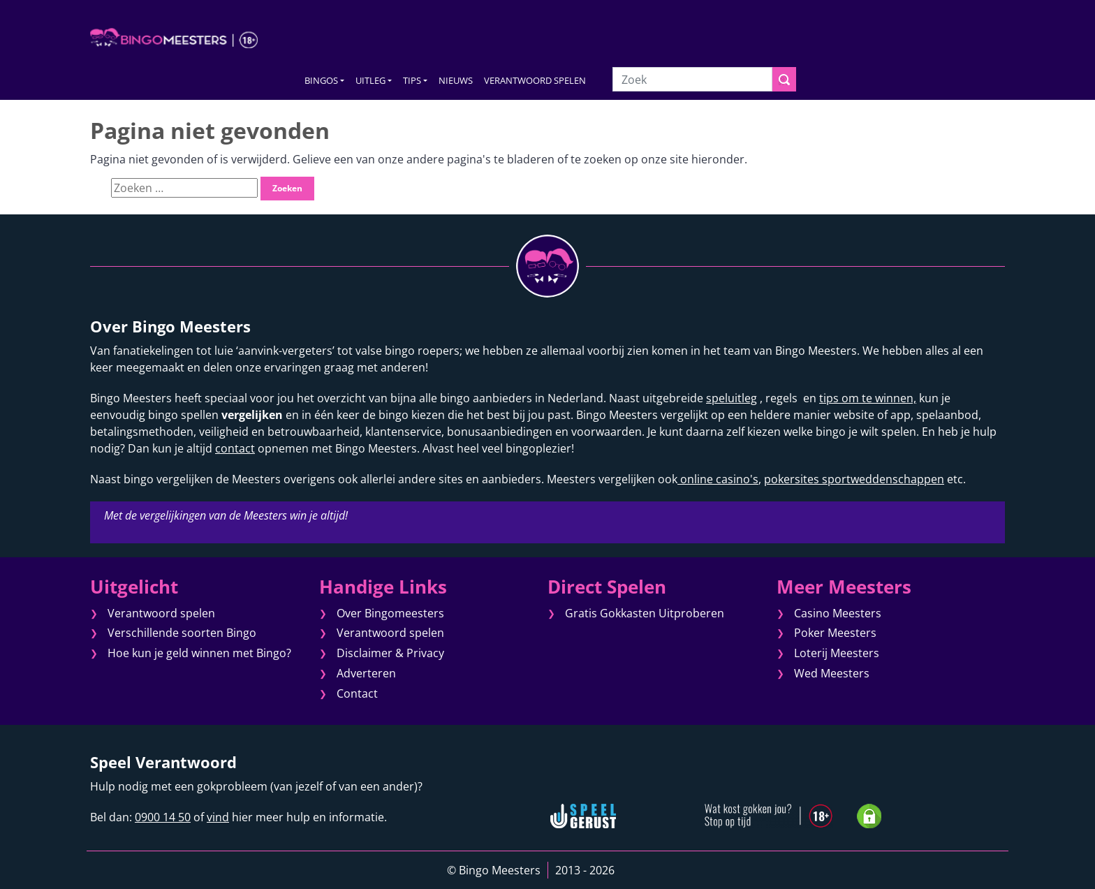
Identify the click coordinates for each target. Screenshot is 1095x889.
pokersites (791, 479)
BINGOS (321, 80)
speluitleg (731, 398)
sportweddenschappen (881, 479)
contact (235, 448)
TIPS (412, 80)
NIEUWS (456, 80)
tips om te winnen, (867, 398)
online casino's (717, 479)
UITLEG (370, 80)
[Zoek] (692, 79)
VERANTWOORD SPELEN (535, 80)
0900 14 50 (163, 817)
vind (218, 817)
